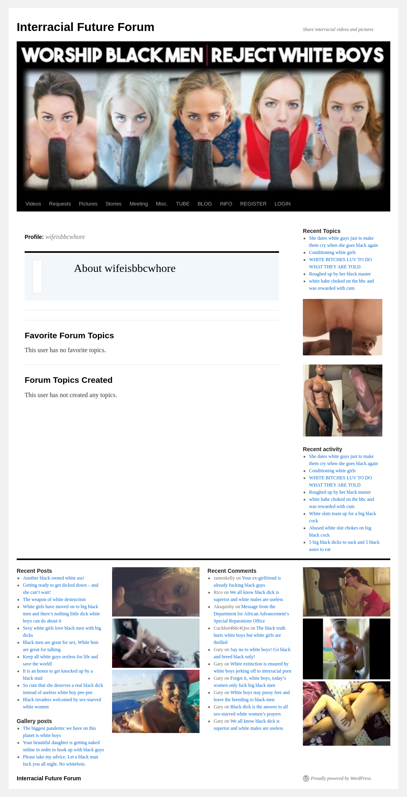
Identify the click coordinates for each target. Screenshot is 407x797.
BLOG (205, 204)
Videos (33, 204)
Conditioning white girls (332, 252)
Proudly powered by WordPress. (341, 778)
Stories (113, 204)
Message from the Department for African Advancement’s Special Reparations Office (251, 614)
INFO (226, 204)
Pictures (88, 204)
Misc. (162, 204)
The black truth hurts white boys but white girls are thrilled (249, 635)
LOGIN (283, 204)
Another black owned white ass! (54, 578)
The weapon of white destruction (54, 599)
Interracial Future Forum (86, 26)
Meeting (139, 204)
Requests (60, 204)
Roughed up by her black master (340, 274)
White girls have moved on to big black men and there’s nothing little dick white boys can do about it (61, 614)
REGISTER (253, 204)
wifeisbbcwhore (65, 236)
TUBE (183, 204)
